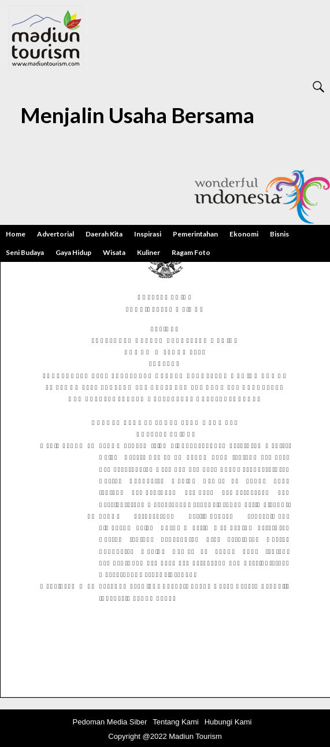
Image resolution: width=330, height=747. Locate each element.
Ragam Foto (191, 252)
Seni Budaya (25, 252)
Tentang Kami (176, 722)
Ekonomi (243, 234)
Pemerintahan (195, 234)
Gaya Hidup (73, 252)
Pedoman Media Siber (110, 722)
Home (15, 234)
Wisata (114, 252)
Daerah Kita (104, 234)
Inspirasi (147, 234)
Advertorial (55, 234)
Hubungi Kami (228, 722)
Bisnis (279, 234)
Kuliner (148, 252)
